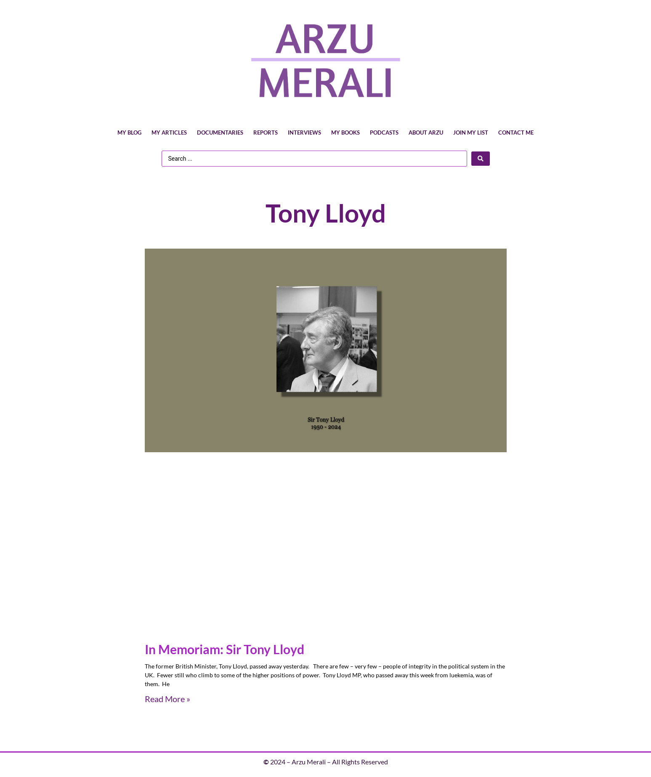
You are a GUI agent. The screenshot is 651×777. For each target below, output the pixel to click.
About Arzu (426, 132)
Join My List (470, 132)
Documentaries (220, 132)
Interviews (304, 132)
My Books (345, 132)
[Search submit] (480, 158)
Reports (265, 132)
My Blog (129, 132)
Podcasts (384, 132)
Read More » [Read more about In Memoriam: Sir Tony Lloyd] (167, 699)
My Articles (169, 132)
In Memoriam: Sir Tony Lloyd (224, 649)
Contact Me (516, 132)
